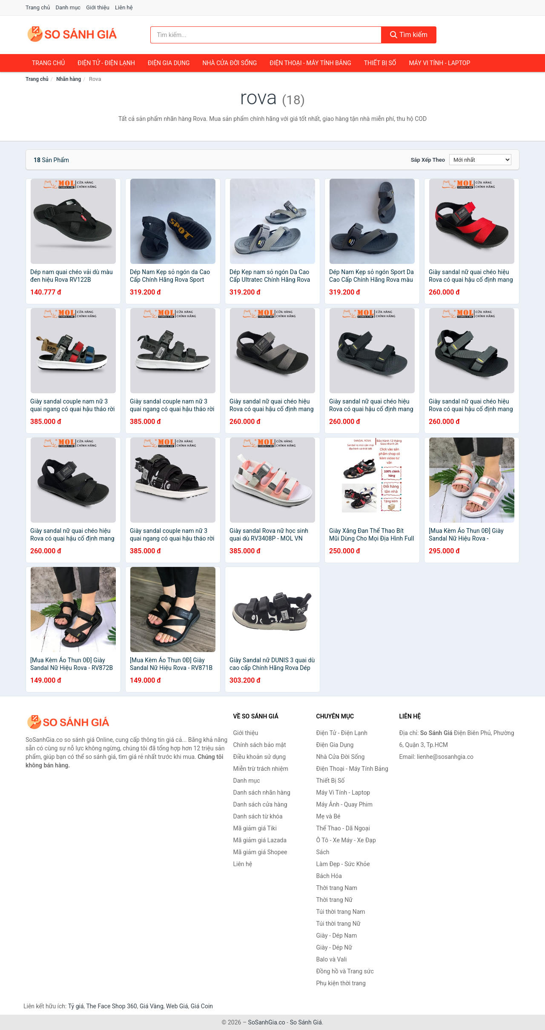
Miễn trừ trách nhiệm (260, 768)
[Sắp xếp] (480, 159)
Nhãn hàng (68, 79)
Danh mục (68, 7)
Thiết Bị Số (380, 63)
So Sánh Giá (306, 1022)
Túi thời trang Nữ (338, 923)
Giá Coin (202, 1006)
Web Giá (177, 1006)
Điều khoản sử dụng (259, 756)
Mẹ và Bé (328, 816)
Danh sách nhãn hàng (261, 792)
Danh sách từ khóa (258, 816)
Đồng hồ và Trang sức (345, 971)
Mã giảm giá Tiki (255, 828)
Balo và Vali (331, 959)
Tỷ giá (76, 1006)
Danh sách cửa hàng (260, 804)
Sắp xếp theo (428, 160)
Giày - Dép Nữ (334, 947)
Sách (323, 852)
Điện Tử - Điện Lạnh (106, 63)
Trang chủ (38, 7)
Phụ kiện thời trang (341, 983)
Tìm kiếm (408, 35)
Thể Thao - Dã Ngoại (343, 828)
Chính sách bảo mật (259, 744)
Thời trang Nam (337, 887)
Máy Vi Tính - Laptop (439, 63)
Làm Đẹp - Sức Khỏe (343, 864)
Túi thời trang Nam (340, 911)
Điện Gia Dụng (168, 63)
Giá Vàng (152, 1006)
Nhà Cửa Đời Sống (229, 63)
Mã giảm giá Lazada (260, 840)
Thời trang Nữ (334, 899)
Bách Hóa (329, 876)
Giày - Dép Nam (336, 935)
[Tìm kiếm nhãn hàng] (266, 34)
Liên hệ (124, 7)
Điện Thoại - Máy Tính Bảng (310, 63)
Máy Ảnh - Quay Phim (344, 804)
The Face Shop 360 (111, 1006)
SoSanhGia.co (266, 1022)
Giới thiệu (97, 7)
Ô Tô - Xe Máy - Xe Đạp (346, 840)
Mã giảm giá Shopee (260, 852)
